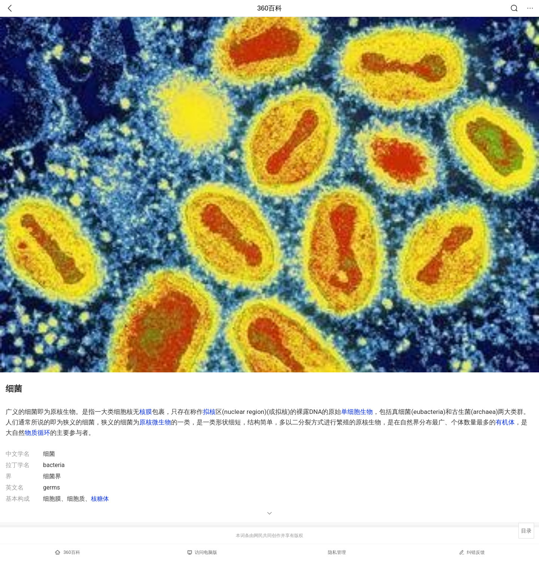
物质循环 (37, 432)
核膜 (145, 411)
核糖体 (100, 498)
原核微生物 (155, 422)
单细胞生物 (357, 411)
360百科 (269, 8)
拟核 (209, 411)
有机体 (505, 422)
